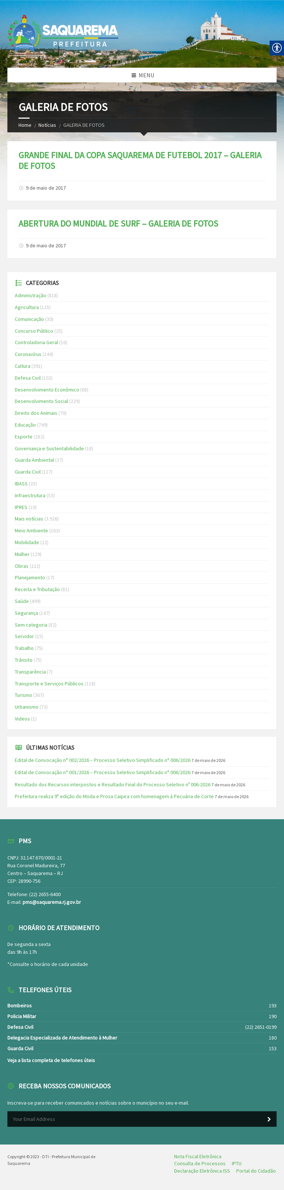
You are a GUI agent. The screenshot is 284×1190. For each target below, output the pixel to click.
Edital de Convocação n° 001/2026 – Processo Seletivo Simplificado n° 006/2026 (102, 772)
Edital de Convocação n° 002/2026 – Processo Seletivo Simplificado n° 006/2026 (102, 760)
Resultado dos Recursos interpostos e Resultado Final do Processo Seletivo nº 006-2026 (112, 784)
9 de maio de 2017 (46, 187)
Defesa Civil (28, 377)
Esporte (24, 436)
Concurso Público (34, 331)
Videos (22, 718)
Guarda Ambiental (34, 460)
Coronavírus (28, 354)
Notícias (47, 125)
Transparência (30, 671)
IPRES (21, 507)
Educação (25, 424)
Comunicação (29, 319)
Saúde (22, 601)
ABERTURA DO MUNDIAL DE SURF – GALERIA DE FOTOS (118, 223)
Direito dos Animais (36, 413)
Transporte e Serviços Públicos (49, 683)
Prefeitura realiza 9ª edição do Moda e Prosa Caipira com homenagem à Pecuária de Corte (114, 796)
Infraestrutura (30, 495)
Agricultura (27, 307)
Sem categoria (31, 624)
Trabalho (24, 648)
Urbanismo (26, 707)
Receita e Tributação (37, 589)
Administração (30, 295)
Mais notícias (29, 518)
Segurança (26, 613)
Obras (21, 566)
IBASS (21, 483)
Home (24, 125)
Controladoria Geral (36, 342)
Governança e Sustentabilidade (49, 448)
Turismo (23, 695)
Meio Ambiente (31, 530)
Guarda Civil (28, 471)
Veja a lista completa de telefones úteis (51, 1060)
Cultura (22, 366)
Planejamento (30, 577)
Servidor (24, 636)
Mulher (22, 554)
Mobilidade (27, 542)
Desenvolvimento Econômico (47, 389)
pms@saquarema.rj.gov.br (52, 902)
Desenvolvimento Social (41, 401)
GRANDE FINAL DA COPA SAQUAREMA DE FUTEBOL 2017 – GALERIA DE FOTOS (139, 160)
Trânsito (24, 660)
